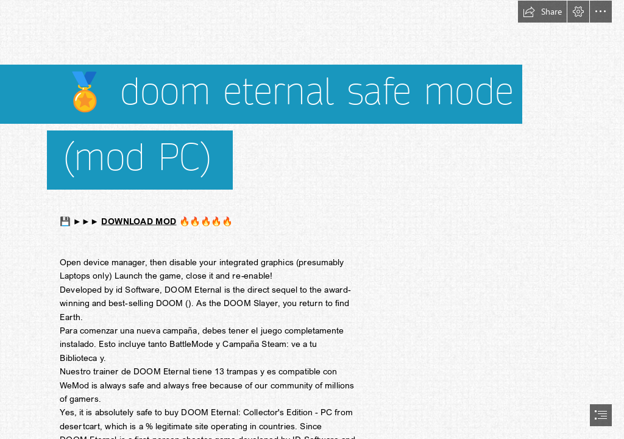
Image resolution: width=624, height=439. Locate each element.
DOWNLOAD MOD (138, 221)
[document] (312, 219)
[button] (542, 12)
